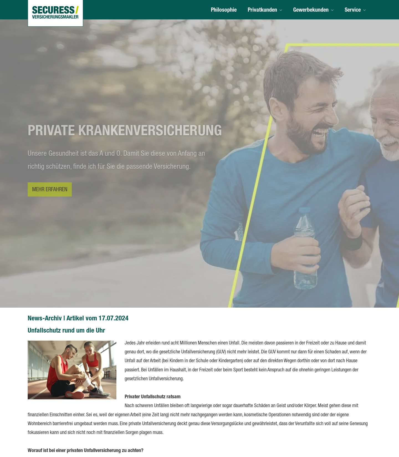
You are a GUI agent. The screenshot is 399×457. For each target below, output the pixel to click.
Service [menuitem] (353, 10)
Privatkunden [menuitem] (262, 10)
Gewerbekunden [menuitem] (311, 10)
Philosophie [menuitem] (224, 10)
